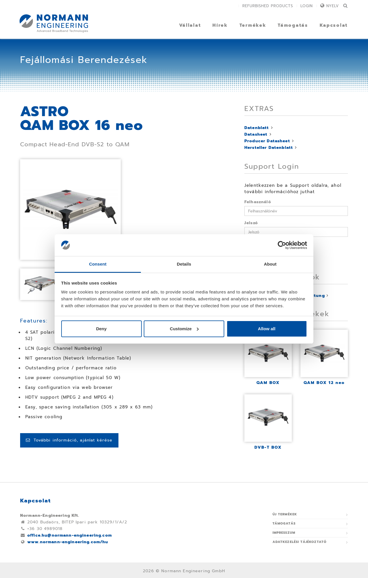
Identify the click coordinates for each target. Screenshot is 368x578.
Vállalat (190, 25)
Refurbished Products (267, 6)
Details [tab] (184, 264)
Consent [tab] (98, 264)
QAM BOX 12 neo (324, 383)
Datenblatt (256, 128)
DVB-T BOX (268, 447)
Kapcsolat (334, 25)
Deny (101, 328)
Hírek (220, 25)
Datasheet (255, 134)
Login (306, 6)
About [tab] (270, 264)
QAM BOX (268, 383)
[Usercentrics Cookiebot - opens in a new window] (282, 245)
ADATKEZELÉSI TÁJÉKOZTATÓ (300, 541)
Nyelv (332, 6)
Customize (184, 328)
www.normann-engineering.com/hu (67, 542)
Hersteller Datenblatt (268, 148)
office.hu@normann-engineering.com (69, 535)
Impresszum (284, 532)
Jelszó (251, 223)
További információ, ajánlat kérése (69, 440)
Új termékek (285, 514)
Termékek (253, 25)
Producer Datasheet (267, 141)
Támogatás (293, 25)
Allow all (266, 328)
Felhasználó (257, 202)
